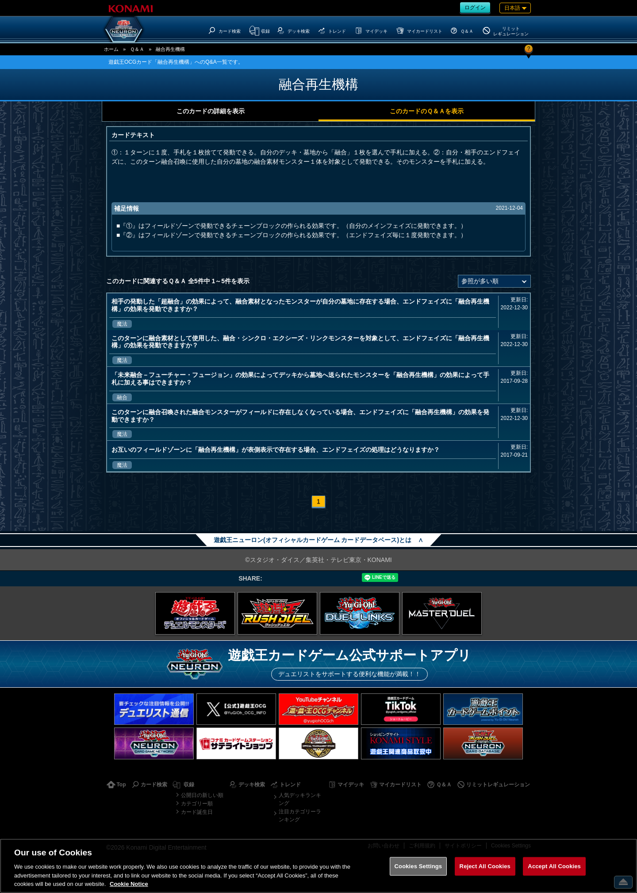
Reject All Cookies (485, 866)
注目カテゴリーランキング (300, 815)
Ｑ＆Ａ (137, 49)
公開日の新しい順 (202, 795)
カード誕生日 (197, 812)
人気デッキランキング (300, 799)
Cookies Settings (418, 866)
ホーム (111, 49)
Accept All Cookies (554, 866)
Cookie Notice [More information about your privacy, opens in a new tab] (129, 884)
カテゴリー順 (197, 804)
